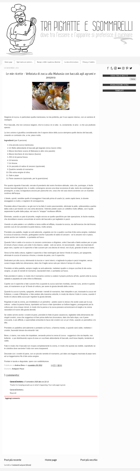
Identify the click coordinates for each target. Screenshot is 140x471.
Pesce (21, 369)
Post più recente (12, 459)
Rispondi (13, 393)
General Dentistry (16, 382)
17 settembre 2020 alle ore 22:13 (36, 382)
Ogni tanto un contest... (25, 62)
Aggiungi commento (12, 398)
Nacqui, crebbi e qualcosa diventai (48, 62)
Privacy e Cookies (89, 62)
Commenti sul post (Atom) (21, 465)
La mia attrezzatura (71, 62)
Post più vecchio (88, 459)
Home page (8, 62)
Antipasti (15, 369)
